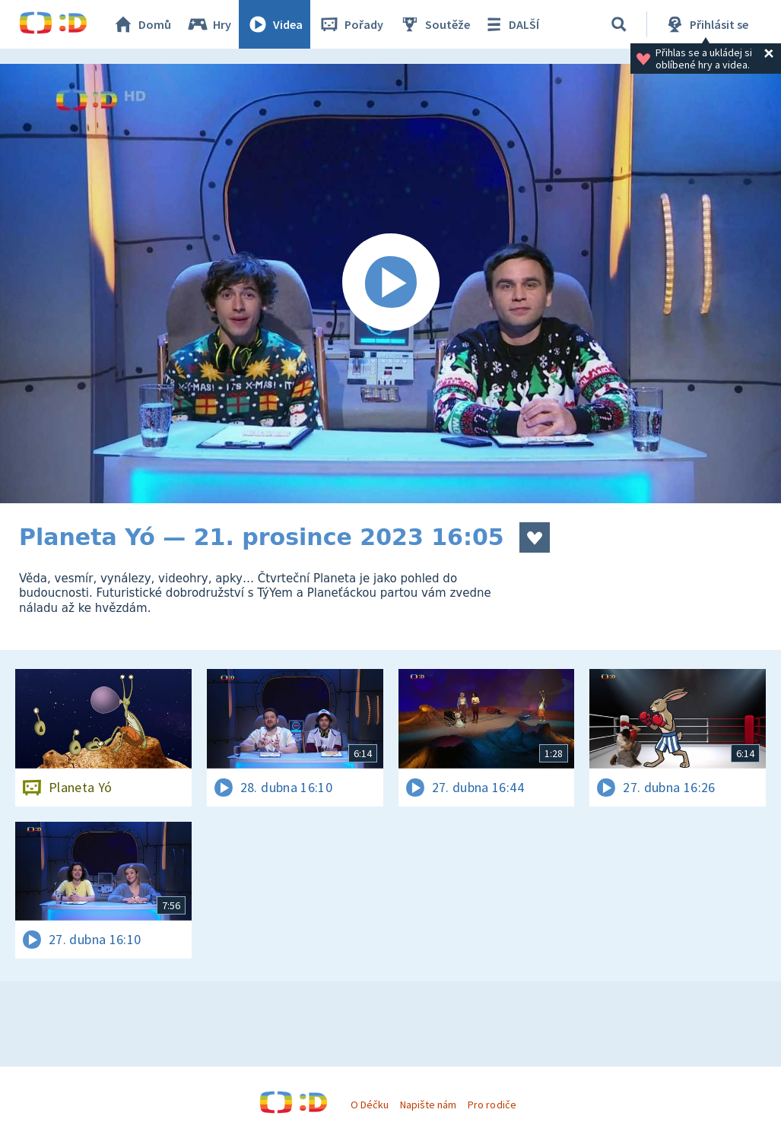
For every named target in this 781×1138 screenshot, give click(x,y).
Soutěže (434, 24)
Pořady (350, 24)
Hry (208, 24)
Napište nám (428, 1104)
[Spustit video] (390, 283)
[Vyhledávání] (619, 24)
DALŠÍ (510, 24)
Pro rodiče (492, 1104)
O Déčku (370, 1104)
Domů (141, 24)
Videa (274, 24)
